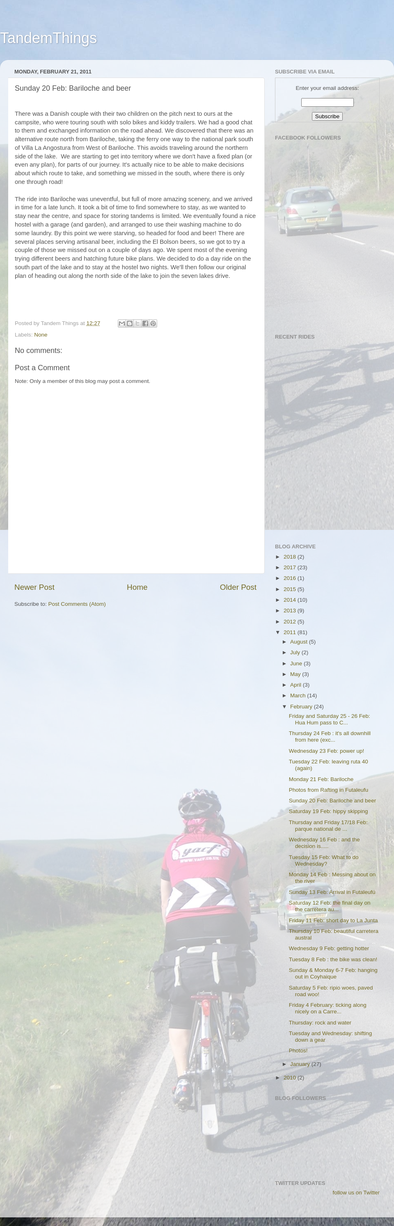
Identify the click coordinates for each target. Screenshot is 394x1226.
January (301, 1064)
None (40, 335)
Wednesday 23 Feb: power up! (326, 751)
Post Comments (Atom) (77, 604)
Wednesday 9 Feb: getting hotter (329, 948)
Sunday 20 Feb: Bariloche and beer (332, 800)
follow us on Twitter (356, 1192)
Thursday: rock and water (320, 1023)
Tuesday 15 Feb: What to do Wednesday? (324, 860)
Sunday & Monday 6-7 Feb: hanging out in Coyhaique (333, 973)
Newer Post (34, 587)
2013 (291, 610)
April (296, 685)
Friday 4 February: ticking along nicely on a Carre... (328, 1008)
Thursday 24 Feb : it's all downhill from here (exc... (330, 736)
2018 (291, 557)
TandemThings (48, 38)
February (302, 707)
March (298, 695)
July (296, 652)
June (297, 663)
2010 (291, 1078)
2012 (291, 622)
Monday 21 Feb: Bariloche (321, 779)
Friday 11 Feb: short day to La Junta (333, 920)
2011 (291, 632)
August (299, 642)
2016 (291, 578)
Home (137, 587)
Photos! (298, 1050)
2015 (291, 589)
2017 (291, 567)
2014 (291, 600)
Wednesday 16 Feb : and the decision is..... (324, 842)
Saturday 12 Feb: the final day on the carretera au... (330, 906)
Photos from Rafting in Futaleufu (329, 790)
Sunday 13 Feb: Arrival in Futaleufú (332, 892)
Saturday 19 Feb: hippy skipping (328, 811)
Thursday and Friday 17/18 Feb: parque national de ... (328, 825)
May (296, 674)
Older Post (238, 587)
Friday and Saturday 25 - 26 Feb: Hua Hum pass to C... (329, 719)
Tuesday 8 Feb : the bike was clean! (333, 959)
